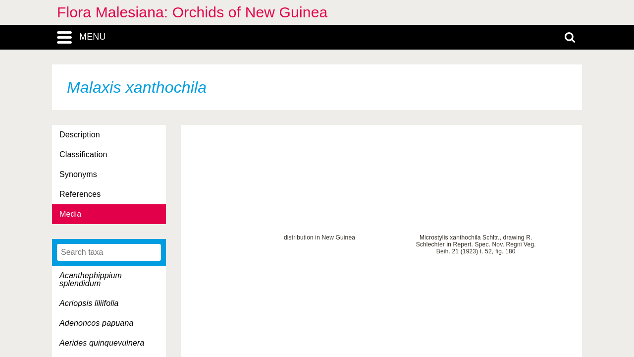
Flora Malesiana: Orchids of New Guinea (192, 12)
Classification (83, 154)
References (80, 194)
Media (70, 214)
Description (79, 134)
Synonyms (78, 174)
